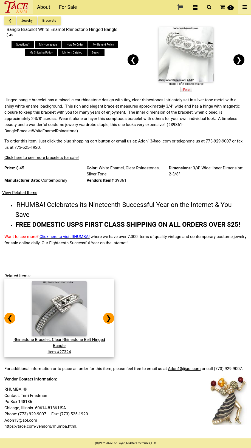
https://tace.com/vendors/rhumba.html (40, 426)
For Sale (68, 7)
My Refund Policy (103, 44)
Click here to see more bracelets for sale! (41, 157)
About (43, 7)
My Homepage (48, 44)
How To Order (75, 44)
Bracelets (49, 21)
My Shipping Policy (41, 52)
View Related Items (19, 192)
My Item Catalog (72, 52)
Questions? (23, 44)
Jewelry (27, 21)
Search (96, 52)
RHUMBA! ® (15, 389)
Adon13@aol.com (154, 141)
